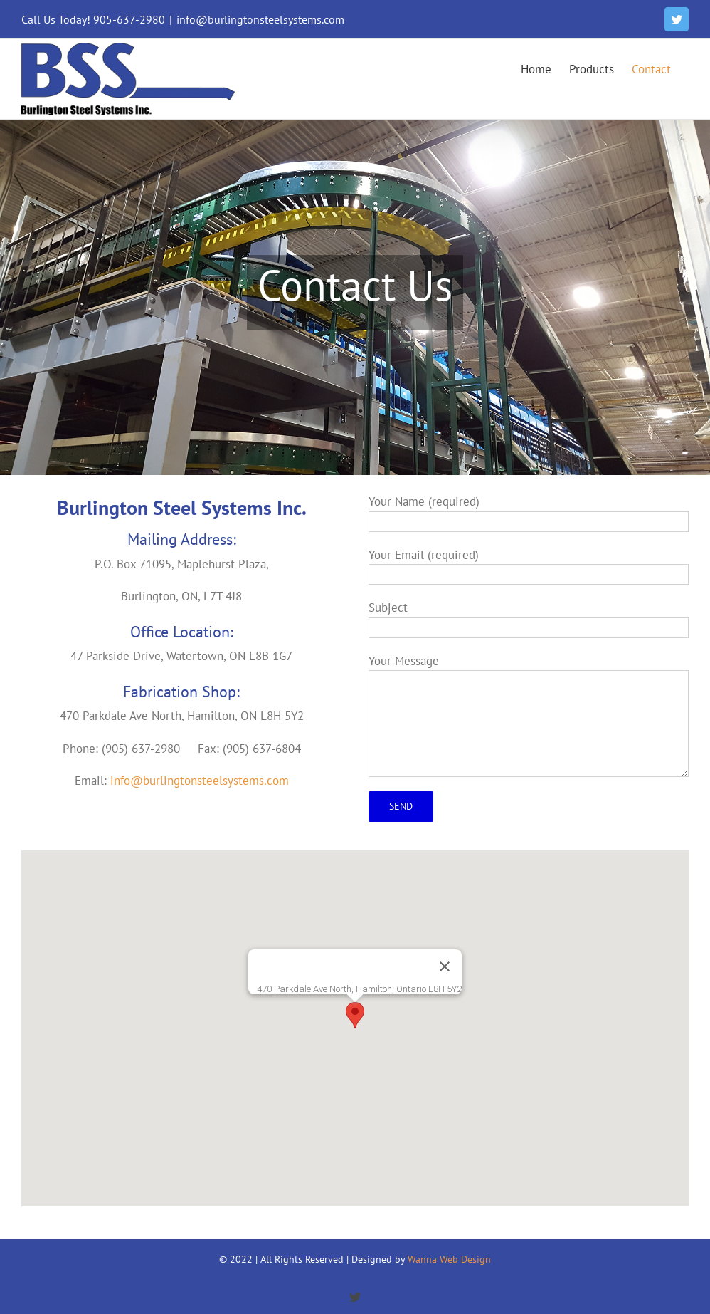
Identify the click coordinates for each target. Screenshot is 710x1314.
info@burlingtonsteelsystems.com (260, 19)
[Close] (445, 966)
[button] (355, 1015)
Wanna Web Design (449, 1259)
